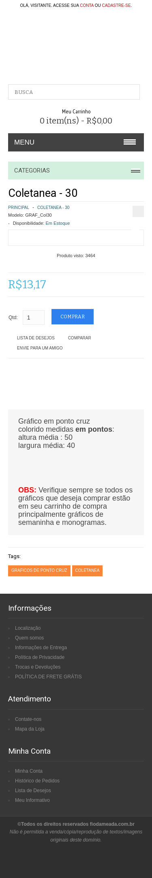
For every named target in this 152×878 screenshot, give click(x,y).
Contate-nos (28, 719)
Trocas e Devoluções (37, 667)
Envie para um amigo (40, 348)
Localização (28, 628)
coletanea (87, 570)
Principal (18, 207)
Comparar (79, 338)
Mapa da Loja (30, 729)
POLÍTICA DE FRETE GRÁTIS (48, 677)
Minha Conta (29, 771)
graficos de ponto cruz (39, 570)
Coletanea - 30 (53, 207)
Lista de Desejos (36, 338)
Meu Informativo (32, 800)
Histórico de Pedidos (37, 781)
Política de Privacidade (39, 657)
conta (87, 5)
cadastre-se (116, 5)
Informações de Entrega (41, 647)
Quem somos (29, 638)
